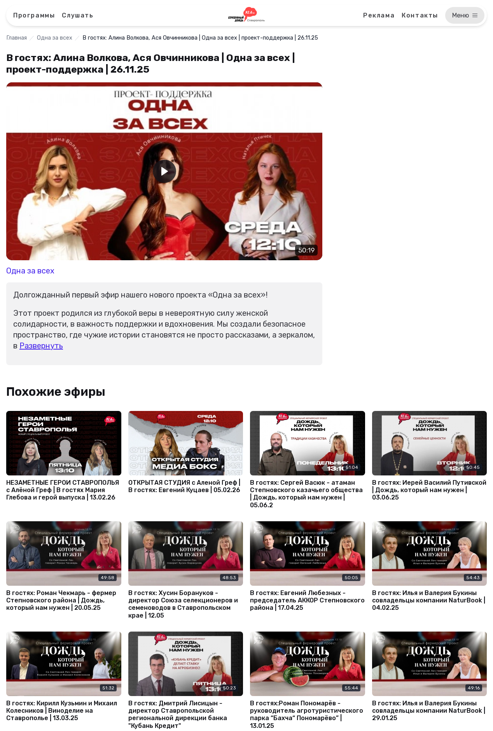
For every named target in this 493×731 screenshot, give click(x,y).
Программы (34, 15)
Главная (16, 38)
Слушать (77, 15)
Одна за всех (54, 38)
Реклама (379, 15)
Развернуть (41, 345)
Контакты (420, 15)
